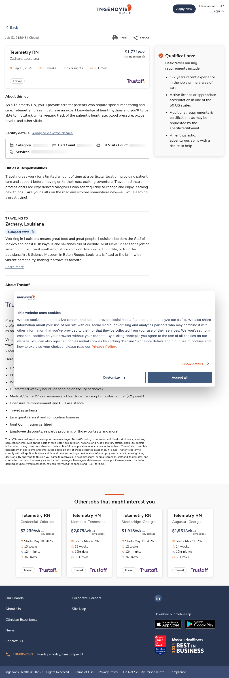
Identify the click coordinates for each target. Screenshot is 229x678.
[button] (20, 232)
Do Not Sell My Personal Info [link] (143, 672)
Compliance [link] (178, 672)
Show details (192, 364)
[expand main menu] (9, 8)
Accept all (180, 377)
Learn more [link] (14, 266)
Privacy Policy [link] (108, 672)
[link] (114, 9)
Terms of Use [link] (84, 672)
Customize (114, 377)
